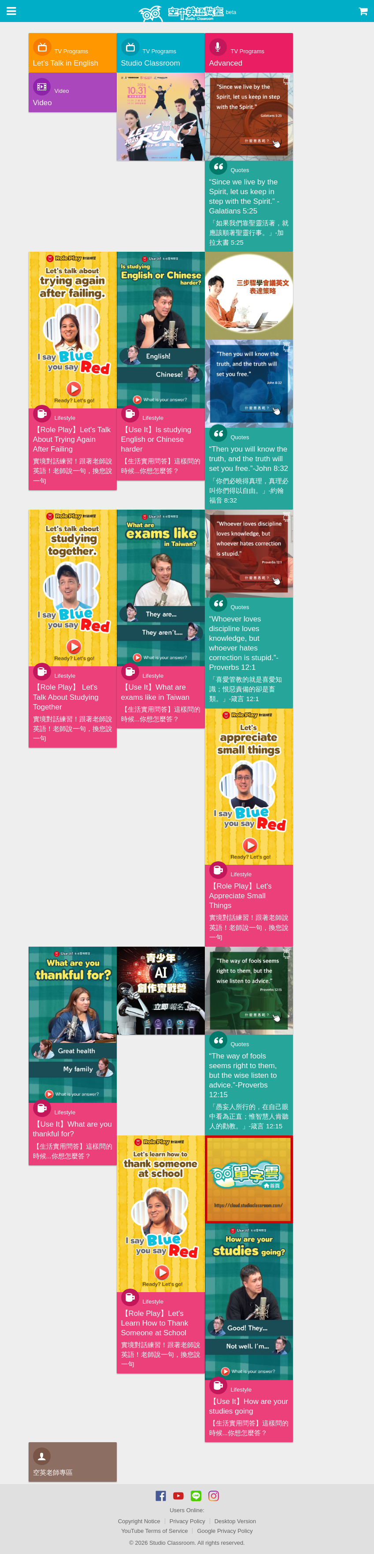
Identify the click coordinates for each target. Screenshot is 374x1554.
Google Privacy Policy (224, 1531)
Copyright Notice (139, 1521)
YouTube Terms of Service (154, 1531)
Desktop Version (235, 1521)
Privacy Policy (187, 1521)
